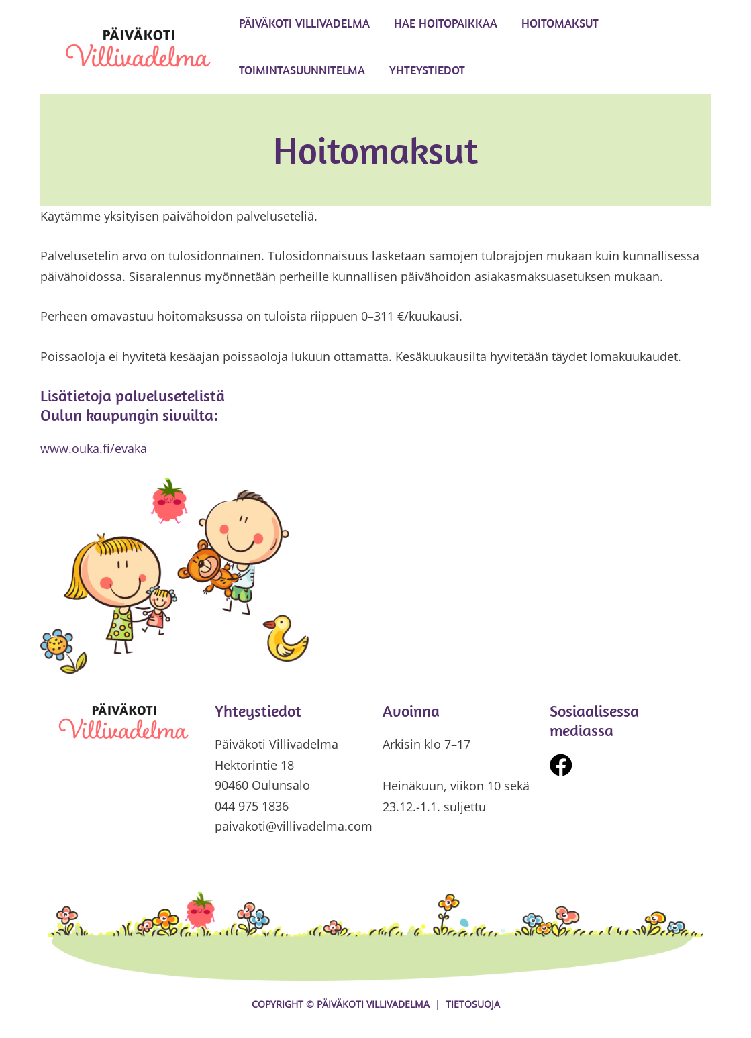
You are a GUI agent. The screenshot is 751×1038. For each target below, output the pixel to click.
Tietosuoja (473, 1004)
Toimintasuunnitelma (302, 70)
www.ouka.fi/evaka (93, 448)
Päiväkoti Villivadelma (304, 23)
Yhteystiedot (427, 70)
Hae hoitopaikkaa (445, 23)
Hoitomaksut (560, 23)
